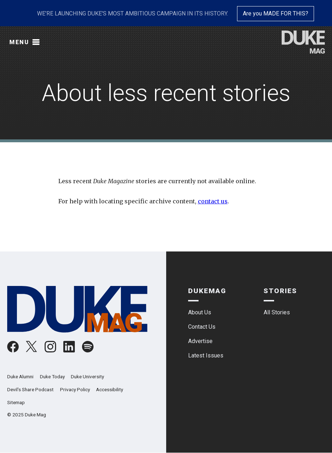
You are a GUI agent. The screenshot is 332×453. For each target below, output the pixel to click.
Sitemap (16, 402)
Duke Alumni (20, 376)
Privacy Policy (75, 389)
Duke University (87, 376)
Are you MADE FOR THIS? (275, 13)
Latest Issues (205, 355)
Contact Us (201, 326)
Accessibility (109, 389)
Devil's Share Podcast (30, 389)
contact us (213, 201)
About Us (199, 312)
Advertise (200, 341)
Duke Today (52, 376)
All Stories (277, 312)
